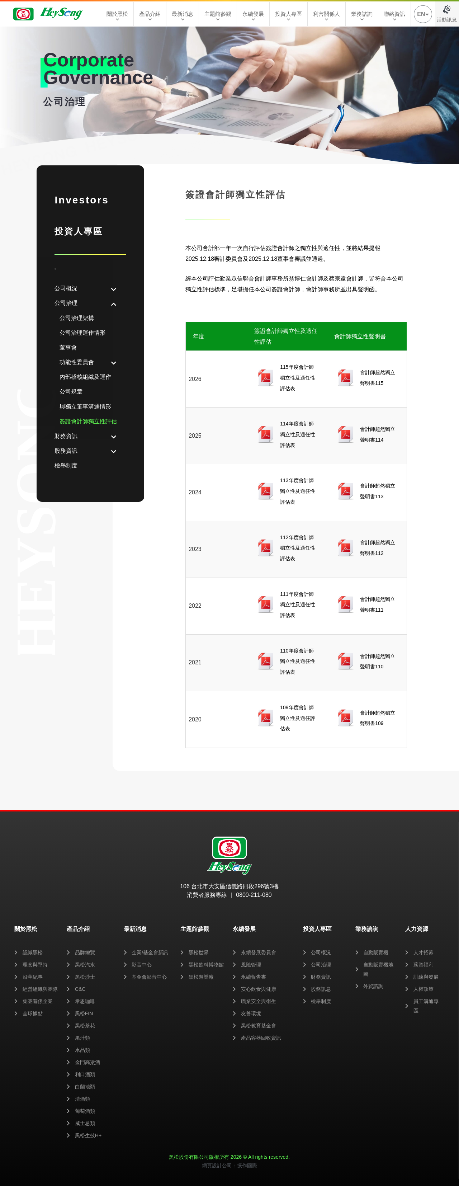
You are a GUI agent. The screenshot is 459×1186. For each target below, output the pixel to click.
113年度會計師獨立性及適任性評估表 (297, 490)
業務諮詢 (362, 16)
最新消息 (182, 16)
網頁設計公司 (217, 1165)
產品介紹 (150, 16)
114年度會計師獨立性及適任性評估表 (297, 434)
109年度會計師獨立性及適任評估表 (297, 718)
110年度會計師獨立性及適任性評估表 (297, 661)
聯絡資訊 (394, 16)
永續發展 (253, 16)
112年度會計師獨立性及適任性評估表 (297, 548)
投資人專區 (288, 16)
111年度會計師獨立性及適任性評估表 (297, 604)
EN (423, 14)
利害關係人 (326, 16)
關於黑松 (117, 16)
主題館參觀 (217, 16)
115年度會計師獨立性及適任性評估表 (297, 377)
